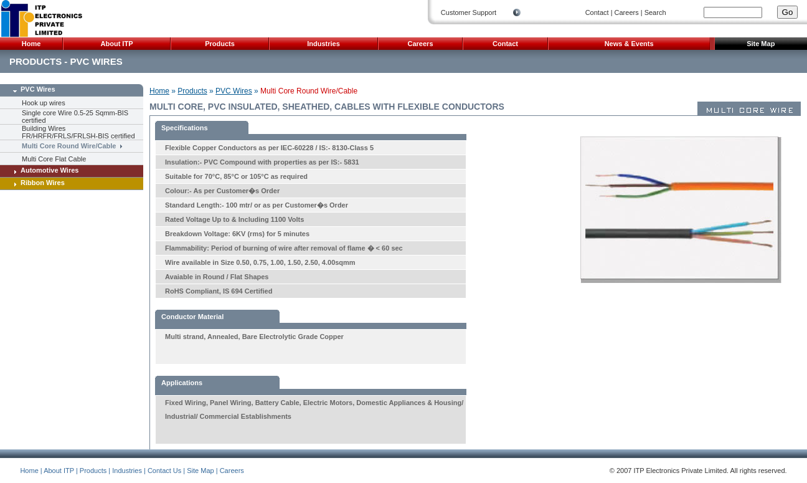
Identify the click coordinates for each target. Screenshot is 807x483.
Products (220, 43)
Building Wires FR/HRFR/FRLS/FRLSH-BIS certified (78, 132)
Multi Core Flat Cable (54, 159)
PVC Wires (32, 89)
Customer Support (468, 12)
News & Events (629, 43)
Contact (597, 12)
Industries (323, 43)
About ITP (117, 43)
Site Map (761, 43)
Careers (627, 12)
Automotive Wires (43, 170)
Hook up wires (43, 103)
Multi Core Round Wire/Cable (69, 145)
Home (31, 43)
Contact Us (164, 470)
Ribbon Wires (37, 182)
